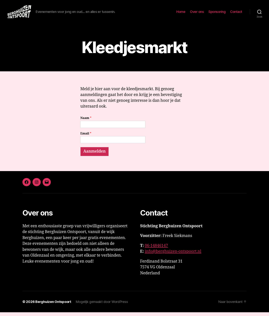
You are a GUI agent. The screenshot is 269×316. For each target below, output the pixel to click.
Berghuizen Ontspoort (53, 305)
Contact (236, 14)
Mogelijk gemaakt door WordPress (102, 305)
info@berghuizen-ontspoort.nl (173, 255)
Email (85, 137)
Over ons (197, 14)
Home (180, 14)
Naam (86, 122)
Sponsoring (216, 14)
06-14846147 (156, 249)
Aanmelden (94, 155)
